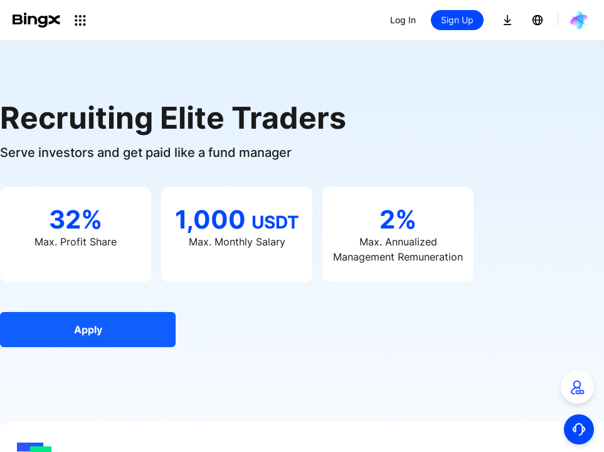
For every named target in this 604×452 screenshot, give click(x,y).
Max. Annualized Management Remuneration (398, 249)
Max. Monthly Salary (237, 241)
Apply (88, 329)
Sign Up (457, 19)
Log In (403, 19)
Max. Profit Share (75, 241)
